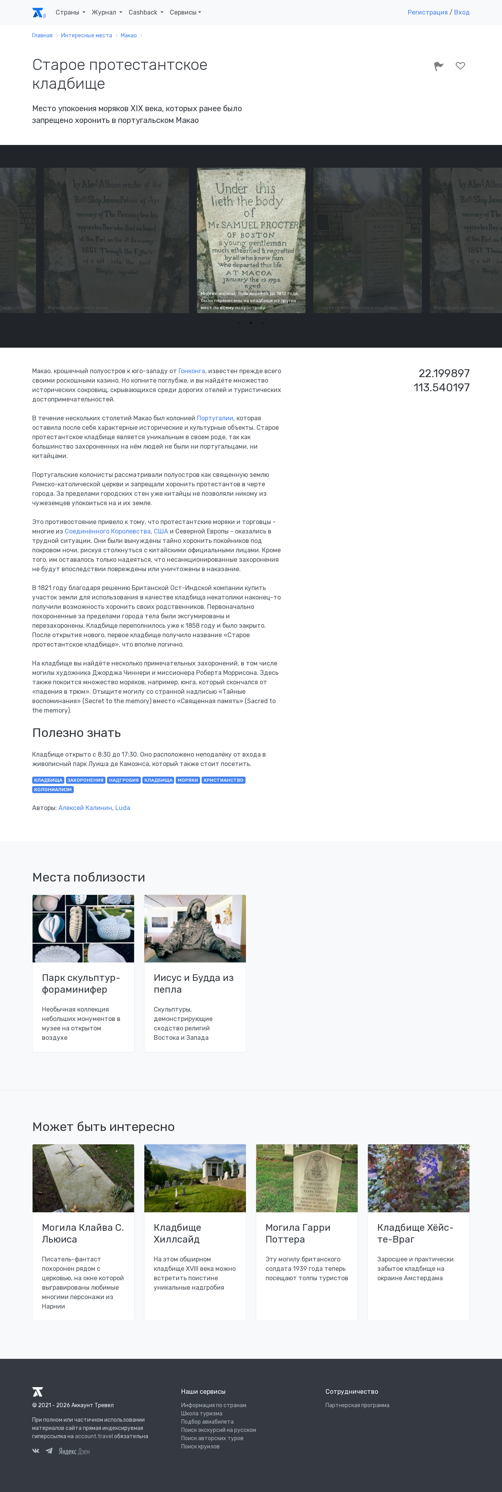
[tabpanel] (251, 240)
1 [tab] (239, 323)
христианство (224, 780)
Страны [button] (68, 12)
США (161, 531)
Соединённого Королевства (108, 531)
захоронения (85, 780)
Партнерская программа (357, 1405)
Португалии (215, 418)
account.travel (94, 1436)
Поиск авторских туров (212, 1438)
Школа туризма (201, 1413)
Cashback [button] (144, 12)
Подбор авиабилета (207, 1422)
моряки (188, 780)
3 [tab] (263, 323)
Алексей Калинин (85, 808)
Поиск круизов (200, 1446)
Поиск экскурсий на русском (218, 1430)
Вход (462, 12)
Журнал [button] (105, 12)
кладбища (48, 780)
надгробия (124, 780)
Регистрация (428, 12)
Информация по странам (213, 1405)
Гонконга (191, 371)
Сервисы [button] (183, 12)
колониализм (53, 789)
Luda (122, 808)
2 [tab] (251, 323)
